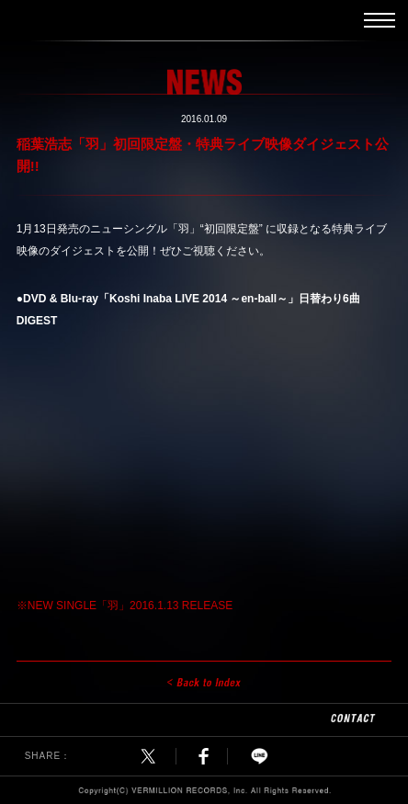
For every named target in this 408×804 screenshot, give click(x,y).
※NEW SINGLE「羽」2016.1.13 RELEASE (124, 605)
